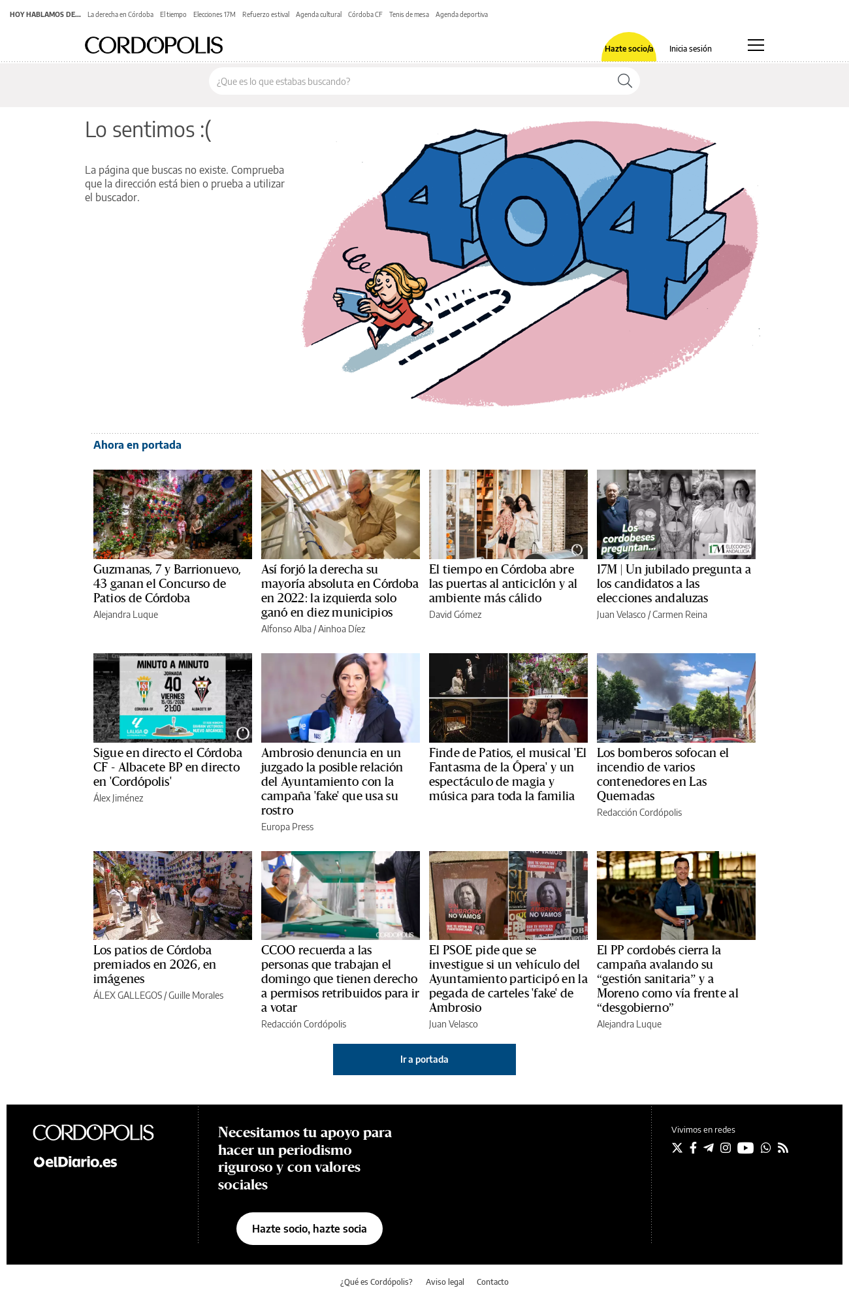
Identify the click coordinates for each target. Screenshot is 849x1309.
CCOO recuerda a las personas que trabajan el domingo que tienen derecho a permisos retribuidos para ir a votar (340, 979)
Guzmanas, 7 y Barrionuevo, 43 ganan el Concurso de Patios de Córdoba (167, 584)
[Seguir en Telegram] (708, 1148)
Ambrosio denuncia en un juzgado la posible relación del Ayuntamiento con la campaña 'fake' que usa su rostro (332, 782)
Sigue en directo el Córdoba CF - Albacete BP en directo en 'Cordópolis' (167, 767)
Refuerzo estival (265, 14)
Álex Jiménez (118, 797)
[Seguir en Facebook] (693, 1148)
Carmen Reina (679, 614)
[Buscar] (625, 81)
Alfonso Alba (286, 628)
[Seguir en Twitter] (677, 1148)
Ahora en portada (137, 444)
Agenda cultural (319, 14)
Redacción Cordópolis (639, 812)
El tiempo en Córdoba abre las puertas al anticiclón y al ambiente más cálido (503, 584)
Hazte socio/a (629, 49)
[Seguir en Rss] (783, 1148)
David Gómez (455, 614)
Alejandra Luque (125, 614)
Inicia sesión (690, 49)
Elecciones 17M (214, 14)
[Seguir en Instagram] (725, 1148)
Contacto (493, 1282)
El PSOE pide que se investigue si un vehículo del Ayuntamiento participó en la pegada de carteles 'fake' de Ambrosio (508, 979)
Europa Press (287, 826)
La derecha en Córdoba (120, 14)
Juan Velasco (621, 614)
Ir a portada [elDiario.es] (424, 1059)
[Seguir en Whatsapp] (766, 1148)
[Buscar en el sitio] (410, 81)
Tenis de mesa (409, 14)
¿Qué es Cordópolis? (376, 1282)
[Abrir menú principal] (756, 45)
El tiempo (173, 14)
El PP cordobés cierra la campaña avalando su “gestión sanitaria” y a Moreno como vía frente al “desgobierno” (668, 979)
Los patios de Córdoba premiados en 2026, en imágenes (155, 965)
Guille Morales (195, 995)
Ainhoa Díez (341, 628)
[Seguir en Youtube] (745, 1148)
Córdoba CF (365, 14)
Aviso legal (445, 1282)
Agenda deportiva (462, 14)
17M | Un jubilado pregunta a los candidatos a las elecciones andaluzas (674, 584)
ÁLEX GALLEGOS (127, 995)
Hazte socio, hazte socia (309, 1228)
